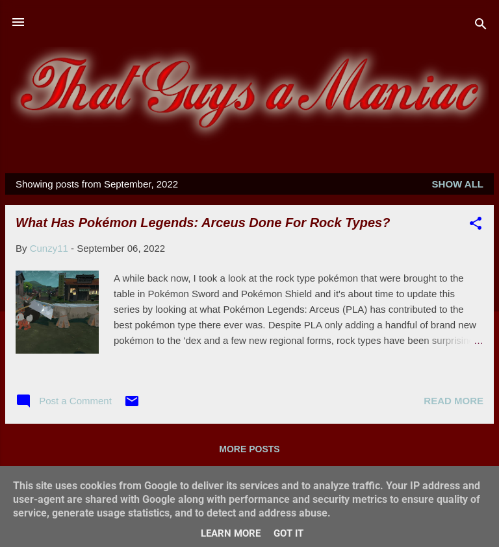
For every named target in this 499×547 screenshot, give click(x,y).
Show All (457, 183)
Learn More (231, 533)
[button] (475, 225)
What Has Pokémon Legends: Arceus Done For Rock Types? (203, 222)
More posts (249, 449)
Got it (288, 533)
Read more (453, 400)
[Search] (481, 26)
